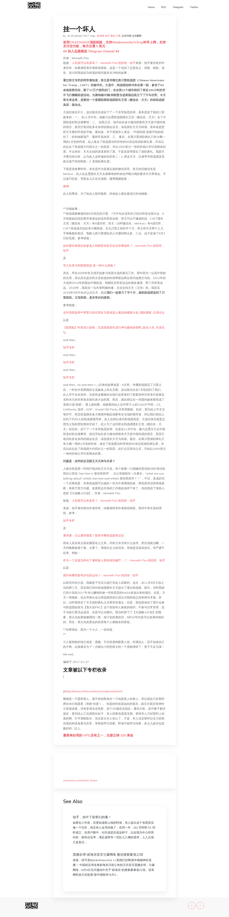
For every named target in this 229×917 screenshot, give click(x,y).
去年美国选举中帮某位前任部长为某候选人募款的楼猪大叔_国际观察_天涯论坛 (113, 312)
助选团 (100, 35)
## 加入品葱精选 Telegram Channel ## (91, 51)
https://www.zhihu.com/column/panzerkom (93, 691)
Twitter (194, 7)
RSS (163, 7)
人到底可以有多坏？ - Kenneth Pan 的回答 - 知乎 (104, 63)
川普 (118, 35)
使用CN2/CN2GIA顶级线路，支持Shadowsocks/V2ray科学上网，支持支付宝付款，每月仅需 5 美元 (114, 44)
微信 (112, 35)
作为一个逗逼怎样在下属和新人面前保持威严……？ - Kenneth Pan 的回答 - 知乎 (114, 560)
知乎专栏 (69, 347)
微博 (66, 186)
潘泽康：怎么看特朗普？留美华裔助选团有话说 (93, 535)
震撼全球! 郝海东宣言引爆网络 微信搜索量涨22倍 (108, 854)
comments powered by (80, 780)
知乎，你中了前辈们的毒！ (92, 817)
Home (151, 7)
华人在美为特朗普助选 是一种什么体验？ (89, 265)
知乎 (107, 35)
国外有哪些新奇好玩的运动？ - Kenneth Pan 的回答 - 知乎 (100, 575)
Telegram (178, 7)
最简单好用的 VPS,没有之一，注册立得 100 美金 (98, 735)
